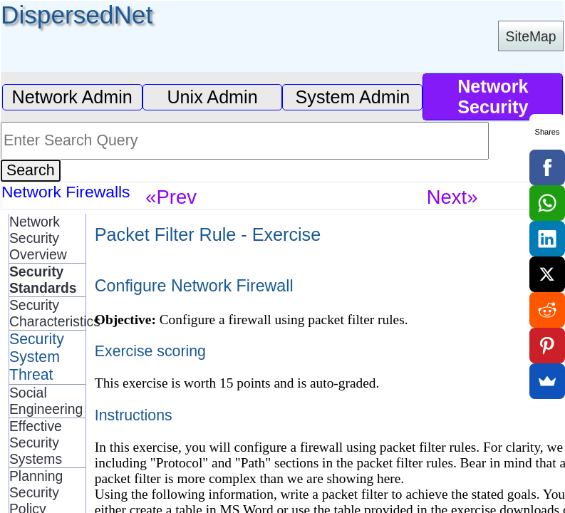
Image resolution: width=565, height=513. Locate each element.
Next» (452, 197)
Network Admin (72, 97)
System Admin (353, 97)
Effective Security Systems (35, 442)
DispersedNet (76, 14)
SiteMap (531, 36)
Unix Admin (212, 97)
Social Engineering (46, 401)
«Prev (171, 197)
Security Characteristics (47, 313)
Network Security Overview (38, 238)
